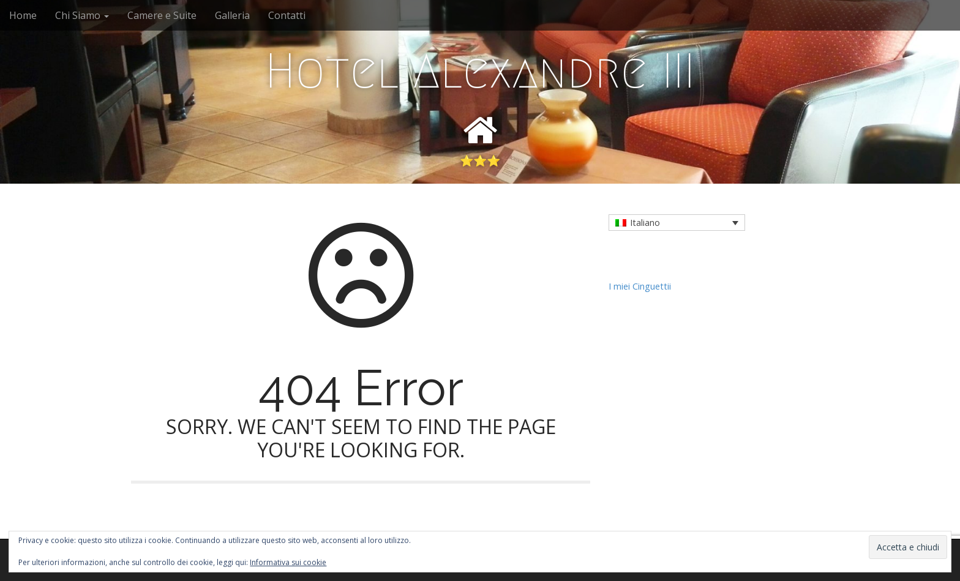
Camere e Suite (162, 15)
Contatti (287, 15)
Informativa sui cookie (288, 562)
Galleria (232, 15)
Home (23, 15)
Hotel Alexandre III (480, 71)
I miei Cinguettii (640, 286)
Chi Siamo (82, 15)
